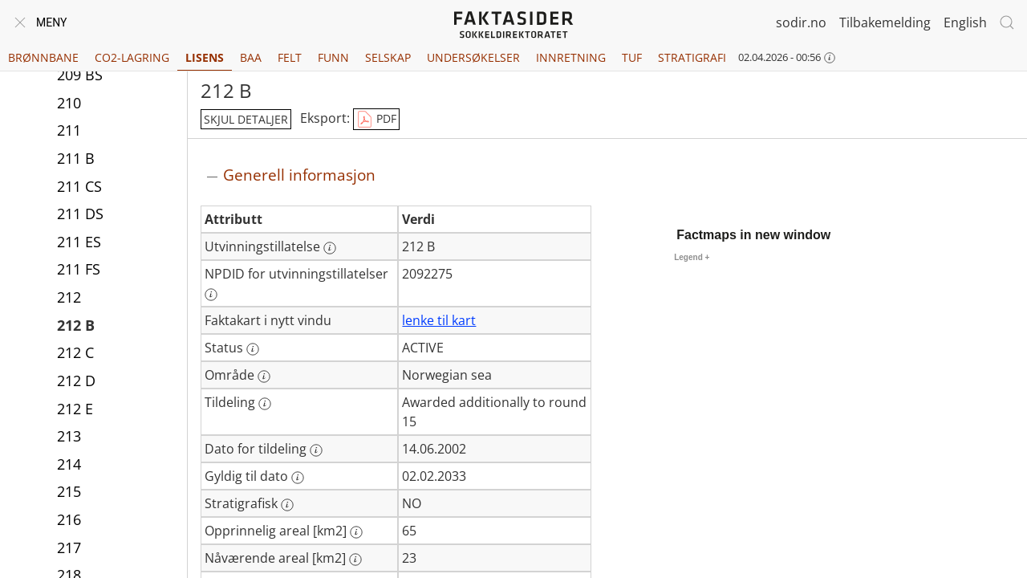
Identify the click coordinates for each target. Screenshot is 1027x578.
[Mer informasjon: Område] (264, 376)
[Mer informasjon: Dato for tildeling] (316, 450)
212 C (75, 352)
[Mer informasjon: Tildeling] (264, 403)
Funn (333, 57)
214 (69, 464)
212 (69, 297)
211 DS (80, 213)
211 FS (78, 269)
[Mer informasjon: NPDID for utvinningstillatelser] (211, 294)
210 (69, 102)
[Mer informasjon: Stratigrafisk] (287, 505)
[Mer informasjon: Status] (252, 349)
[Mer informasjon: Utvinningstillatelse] (329, 248)
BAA (251, 57)
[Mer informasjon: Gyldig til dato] (297, 477)
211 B (76, 158)
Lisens (204, 57)
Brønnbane (43, 57)
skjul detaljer (246, 119)
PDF (376, 119)
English (965, 22)
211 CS (79, 186)
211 (69, 130)
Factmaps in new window (753, 235)
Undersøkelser (473, 57)
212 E (75, 408)
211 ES (79, 241)
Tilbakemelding (885, 22)
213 (69, 436)
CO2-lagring (132, 57)
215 (69, 491)
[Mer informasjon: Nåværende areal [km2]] (355, 559)
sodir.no (801, 22)
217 (69, 547)
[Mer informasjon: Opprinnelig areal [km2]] (356, 532)
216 (69, 519)
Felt (290, 57)
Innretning (571, 57)
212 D (76, 380)
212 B (76, 325)
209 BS (80, 74)
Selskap (388, 57)
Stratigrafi (692, 57)
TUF (632, 57)
